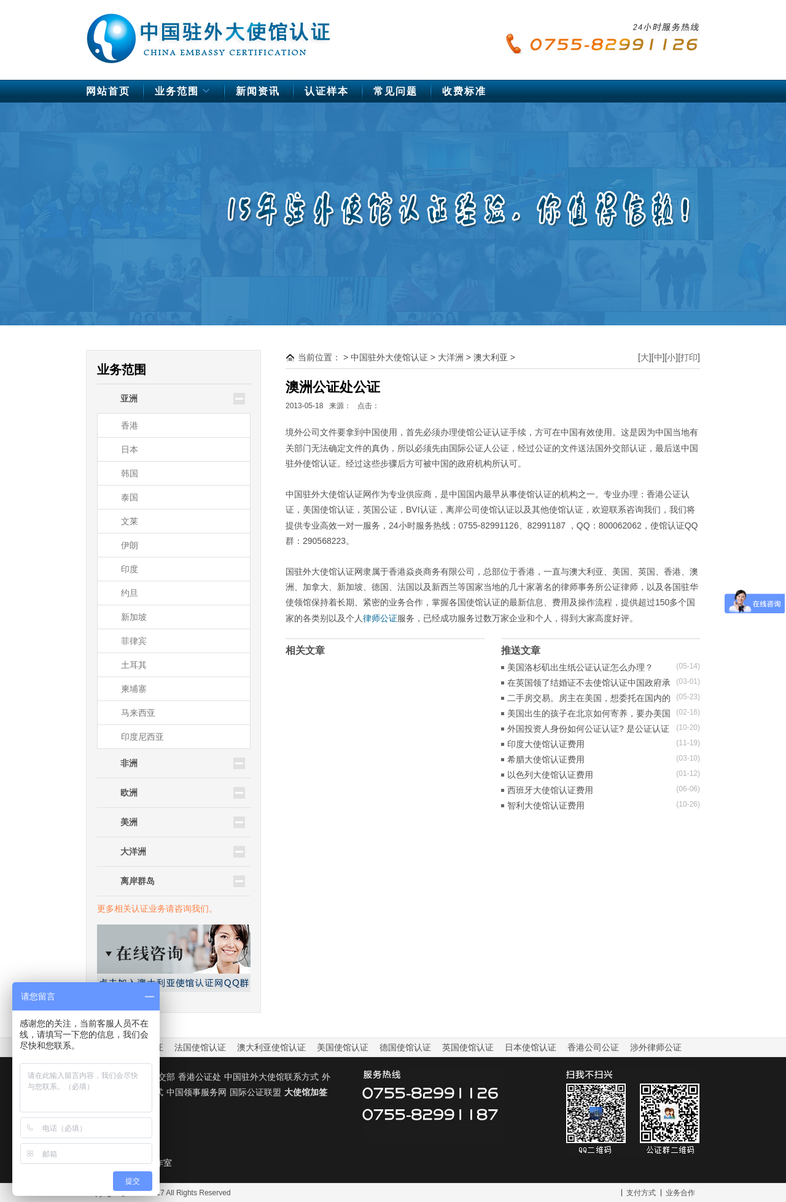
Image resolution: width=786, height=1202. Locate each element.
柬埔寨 (134, 689)
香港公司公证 (593, 1047)
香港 (129, 425)
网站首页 (108, 91)
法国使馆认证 (200, 1047)
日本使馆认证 (530, 1047)
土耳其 (134, 665)
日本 (129, 449)
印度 (129, 569)
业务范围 (184, 94)
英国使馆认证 (468, 1047)
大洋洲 (451, 357)
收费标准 (464, 91)
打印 (689, 357)
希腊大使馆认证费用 (546, 759)
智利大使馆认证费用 (546, 805)
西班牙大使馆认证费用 (550, 790)
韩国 (129, 473)
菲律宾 (134, 641)
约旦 (129, 593)
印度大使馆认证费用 (546, 744)
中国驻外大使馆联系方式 (271, 1077)
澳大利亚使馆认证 (271, 1047)
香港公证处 (199, 1077)
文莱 (129, 521)
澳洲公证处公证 (333, 387)
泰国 (129, 497)
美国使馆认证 (342, 1047)
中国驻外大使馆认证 (209, 32)
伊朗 (129, 545)
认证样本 (327, 91)
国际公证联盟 (255, 1092)
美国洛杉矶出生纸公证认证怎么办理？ (580, 667)
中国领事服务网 (196, 1092)
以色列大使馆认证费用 (550, 775)
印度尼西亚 (142, 737)
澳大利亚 (490, 357)
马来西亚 (138, 713)
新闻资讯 (258, 91)
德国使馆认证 (405, 1047)
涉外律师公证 (656, 1047)
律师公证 (380, 618)
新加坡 (134, 617)
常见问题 (395, 91)
